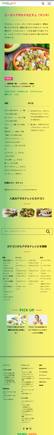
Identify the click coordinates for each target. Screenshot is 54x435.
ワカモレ (6, 265)
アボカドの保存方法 (8, 399)
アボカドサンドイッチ (33, 272)
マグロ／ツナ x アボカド (45, 272)
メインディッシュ (21, 262)
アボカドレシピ (25, 365)
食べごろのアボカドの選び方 (9, 392)
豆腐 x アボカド (46, 284)
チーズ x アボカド (46, 267)
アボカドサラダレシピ (27, 374)
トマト (16, 94)
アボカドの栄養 (7, 370)
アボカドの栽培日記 (28, 409)
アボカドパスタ (33, 263)
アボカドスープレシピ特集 (28, 390)
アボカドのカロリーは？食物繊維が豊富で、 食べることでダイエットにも (10, 382)
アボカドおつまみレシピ (8, 272)
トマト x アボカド (46, 262)
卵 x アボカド (45, 286)
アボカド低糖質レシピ (8, 283)
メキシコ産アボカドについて (28, 402)
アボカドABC (24, 398)
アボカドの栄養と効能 (8, 373)
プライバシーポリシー (45, 378)
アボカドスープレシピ (8, 293)
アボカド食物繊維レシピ (8, 277)
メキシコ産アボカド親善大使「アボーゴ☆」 (28, 419)
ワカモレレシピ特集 (27, 372)
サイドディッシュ (36, 91)
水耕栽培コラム (26, 407)
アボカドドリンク (21, 283)
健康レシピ (8, 94)
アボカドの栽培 (25, 405)
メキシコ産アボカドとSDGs (27, 415)
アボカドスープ (21, 273)
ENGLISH (41, 385)
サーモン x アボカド (46, 280)
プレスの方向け (43, 372)
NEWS (40, 365)
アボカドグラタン (33, 267)
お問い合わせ (42, 382)
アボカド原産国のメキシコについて (28, 412)
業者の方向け (42, 368)
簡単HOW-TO (6, 389)
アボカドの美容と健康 (8, 375)
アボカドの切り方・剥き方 (9, 396)
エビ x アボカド (46, 276)
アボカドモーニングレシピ (28, 387)
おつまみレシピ (22, 91)
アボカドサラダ (10, 91)
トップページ (6, 365)
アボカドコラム (25, 422)
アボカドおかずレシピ (33, 283)
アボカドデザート (21, 277)
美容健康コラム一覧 (9, 377)
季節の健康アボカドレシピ (8, 262)
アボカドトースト (33, 277)
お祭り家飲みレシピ (8, 288)
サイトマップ (42, 375)
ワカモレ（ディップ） (21, 288)
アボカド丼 (32, 260)
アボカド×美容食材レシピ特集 (28, 379)
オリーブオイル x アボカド (46, 291)
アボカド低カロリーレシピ (8, 298)
